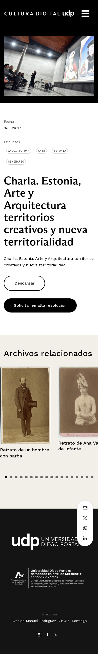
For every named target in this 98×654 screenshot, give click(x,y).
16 (82, 477)
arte (41, 150)
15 (77, 477)
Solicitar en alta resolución (40, 305)
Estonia (60, 150)
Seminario (16, 161)
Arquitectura (18, 150)
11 (56, 477)
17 (87, 477)
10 (51, 477)
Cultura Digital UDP (39, 16)
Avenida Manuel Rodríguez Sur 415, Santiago (49, 621)
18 (92, 477)
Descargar (24, 283)
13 (67, 477)
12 (62, 477)
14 (72, 477)
